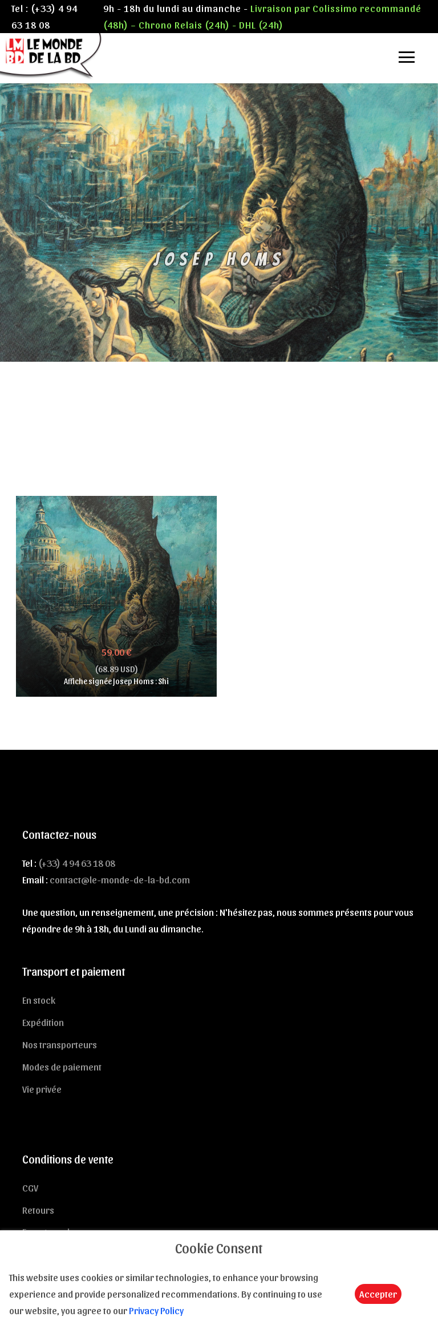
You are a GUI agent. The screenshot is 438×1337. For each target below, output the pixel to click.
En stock (38, 999)
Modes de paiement (62, 1066)
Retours (38, 1209)
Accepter (378, 1293)
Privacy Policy (156, 1310)
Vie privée (42, 1088)
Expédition (43, 1022)
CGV (30, 1187)
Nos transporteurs (59, 1044)
